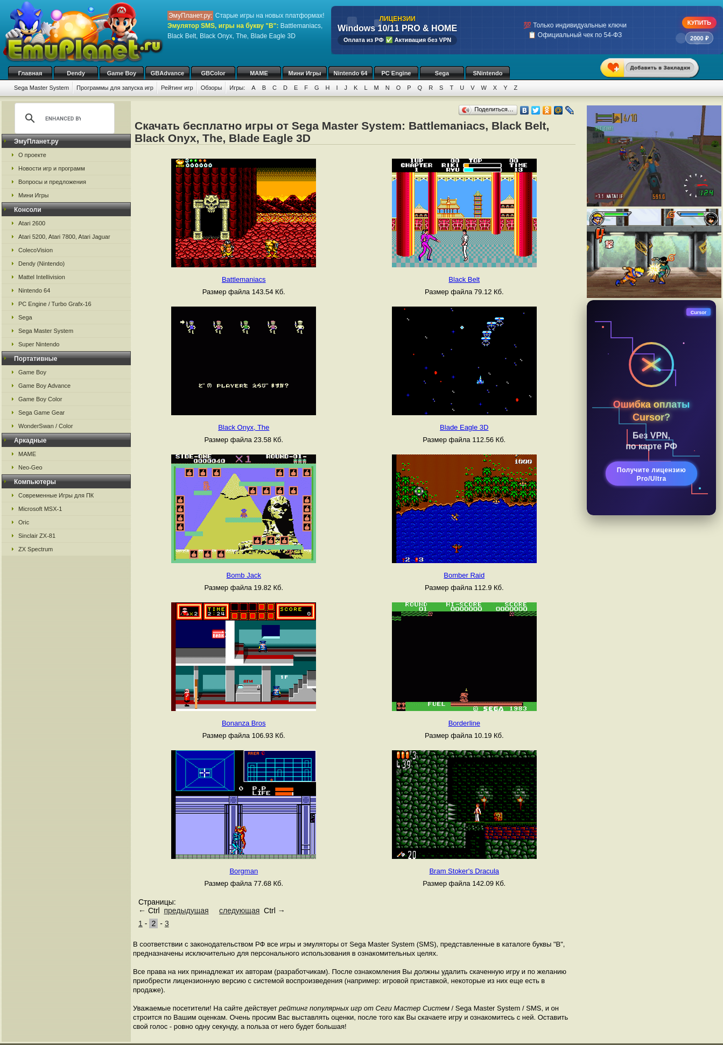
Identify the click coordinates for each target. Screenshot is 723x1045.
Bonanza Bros (244, 723)
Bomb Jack (244, 575)
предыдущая (186, 910)
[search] (63, 118)
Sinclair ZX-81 (36, 535)
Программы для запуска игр (114, 87)
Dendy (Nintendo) (41, 263)
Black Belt (464, 279)
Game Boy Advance (44, 385)
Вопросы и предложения (52, 182)
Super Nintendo (38, 344)
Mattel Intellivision (41, 277)
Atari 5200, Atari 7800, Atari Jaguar (64, 236)
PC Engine (396, 73)
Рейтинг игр (177, 87)
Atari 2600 (31, 223)
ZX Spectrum (35, 549)
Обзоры (211, 87)
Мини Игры (305, 73)
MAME (259, 73)
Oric (23, 522)
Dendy (76, 73)
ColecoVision (35, 250)
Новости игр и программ (51, 168)
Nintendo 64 (351, 73)
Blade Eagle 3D (464, 427)
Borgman (243, 871)
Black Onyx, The (243, 427)
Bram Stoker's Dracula (464, 871)
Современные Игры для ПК (56, 495)
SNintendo (488, 73)
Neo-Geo (30, 467)
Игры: (237, 87)
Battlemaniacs (244, 279)
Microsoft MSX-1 (40, 509)
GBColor (213, 73)
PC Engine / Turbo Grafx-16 (55, 304)
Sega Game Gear (41, 412)
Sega (442, 73)
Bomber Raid (464, 575)
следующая (239, 910)
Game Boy (121, 73)
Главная (30, 73)
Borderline (464, 723)
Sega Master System (41, 87)
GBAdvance (167, 73)
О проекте (32, 155)
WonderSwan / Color (45, 426)
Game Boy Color (40, 399)
